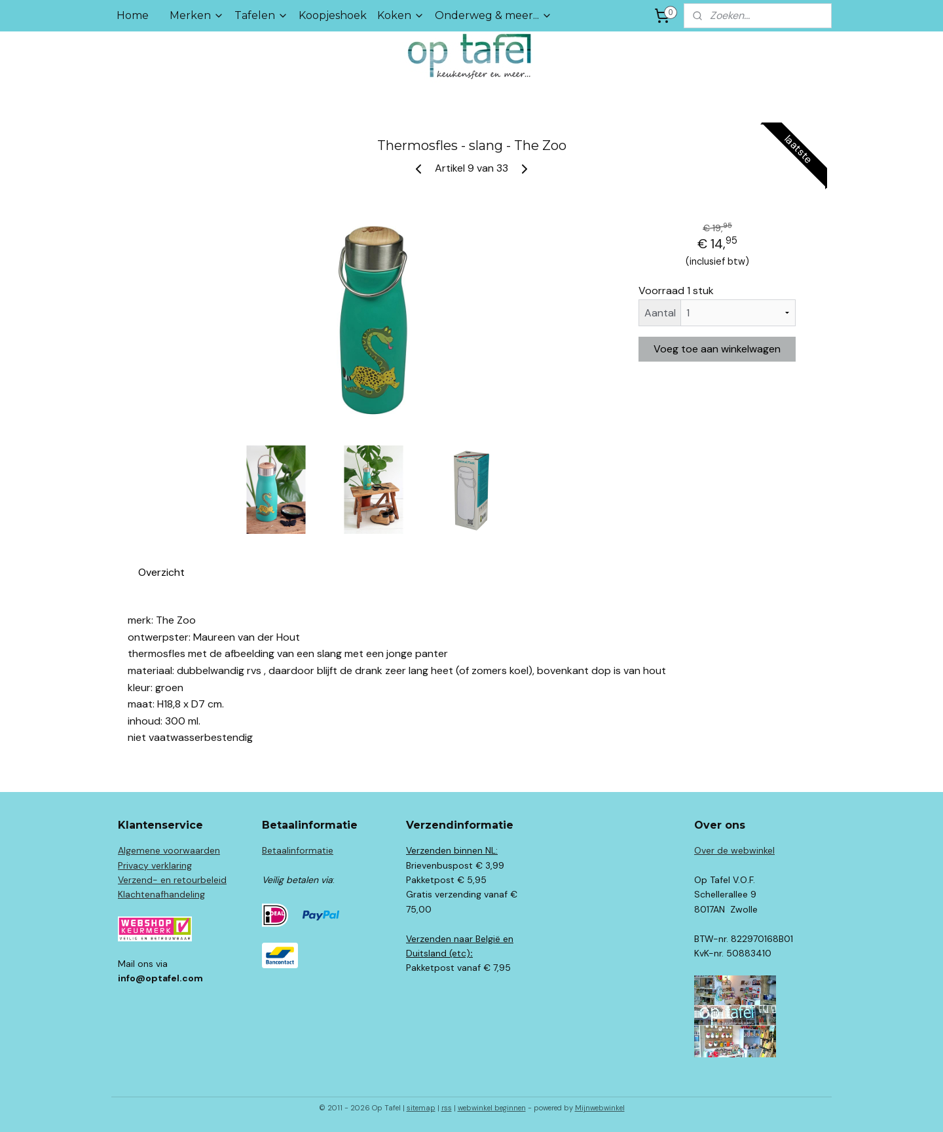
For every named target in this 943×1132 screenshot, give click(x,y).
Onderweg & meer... (493, 15)
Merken (197, 15)
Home (133, 15)
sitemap (421, 1107)
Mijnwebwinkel (600, 1107)
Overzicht (161, 572)
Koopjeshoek (333, 15)
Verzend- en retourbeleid (172, 880)
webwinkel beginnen (492, 1107)
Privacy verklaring (155, 865)
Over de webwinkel (734, 850)
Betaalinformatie (297, 850)
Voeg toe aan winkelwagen (717, 349)
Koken (400, 15)
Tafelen (261, 15)
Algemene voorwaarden (169, 850)
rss (446, 1107)
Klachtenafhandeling (161, 894)
